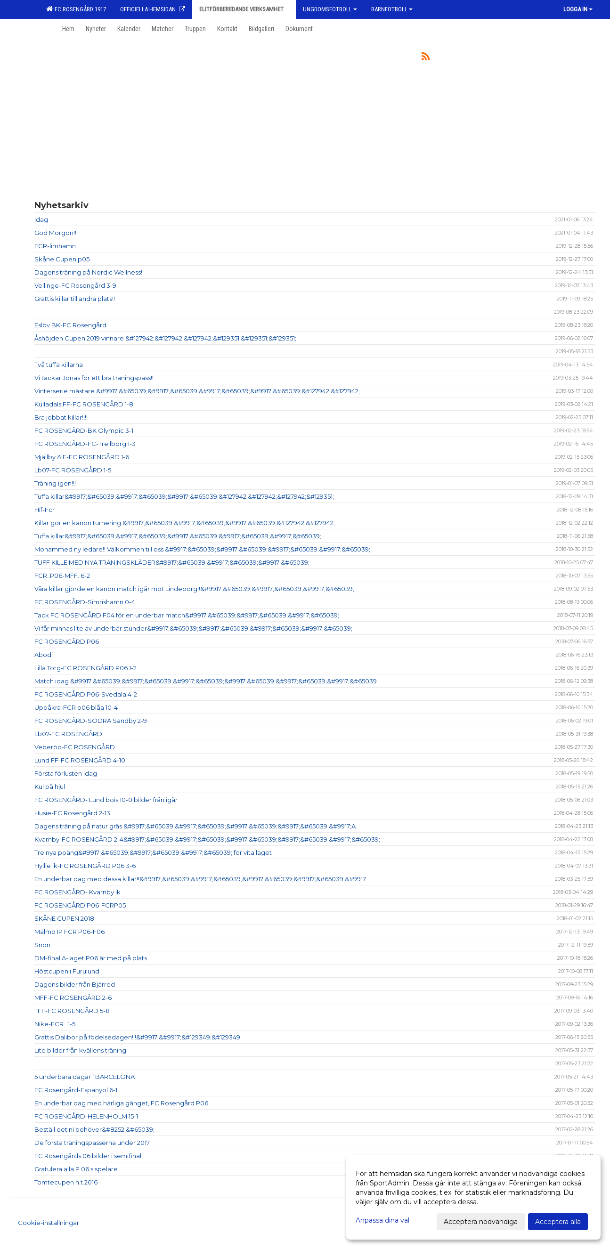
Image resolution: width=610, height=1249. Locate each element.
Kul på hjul (49, 786)
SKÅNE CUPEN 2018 (64, 918)
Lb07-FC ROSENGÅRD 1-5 (72, 470)
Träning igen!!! (55, 483)
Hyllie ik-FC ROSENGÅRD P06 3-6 (85, 865)
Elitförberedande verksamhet (244, 9)
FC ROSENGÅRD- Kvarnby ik (77, 892)
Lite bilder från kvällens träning (80, 1050)
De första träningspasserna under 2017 (92, 1142)
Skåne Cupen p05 (61, 259)
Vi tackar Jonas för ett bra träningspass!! (94, 377)
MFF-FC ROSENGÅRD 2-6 (73, 997)
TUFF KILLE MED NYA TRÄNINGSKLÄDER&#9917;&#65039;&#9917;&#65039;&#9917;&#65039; (171, 562)
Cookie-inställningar (48, 1222)
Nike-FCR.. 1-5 (54, 1024)
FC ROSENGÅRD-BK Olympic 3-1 (83, 430)
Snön (42, 945)
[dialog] (473, 1197)
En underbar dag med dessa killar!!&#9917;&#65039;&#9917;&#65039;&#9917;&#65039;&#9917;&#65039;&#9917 (200, 879)
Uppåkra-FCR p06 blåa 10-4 (76, 707)
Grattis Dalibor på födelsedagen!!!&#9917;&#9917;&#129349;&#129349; (138, 1037)
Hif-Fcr (44, 509)
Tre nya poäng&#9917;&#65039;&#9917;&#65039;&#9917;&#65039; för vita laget (153, 852)
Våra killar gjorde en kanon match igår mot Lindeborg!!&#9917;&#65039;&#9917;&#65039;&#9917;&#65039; (194, 588)
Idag (41, 219)
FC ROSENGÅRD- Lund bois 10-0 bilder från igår (106, 799)
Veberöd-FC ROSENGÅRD (74, 747)
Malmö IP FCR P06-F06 (69, 931)
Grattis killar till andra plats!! (74, 298)
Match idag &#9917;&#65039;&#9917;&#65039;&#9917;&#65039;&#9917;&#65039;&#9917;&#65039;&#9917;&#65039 (205, 681)
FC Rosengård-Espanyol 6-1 (75, 1090)
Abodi (43, 654)
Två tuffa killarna (58, 364)
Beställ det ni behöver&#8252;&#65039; (94, 1129)
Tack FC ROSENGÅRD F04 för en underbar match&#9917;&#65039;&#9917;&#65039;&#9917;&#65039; (186, 615)
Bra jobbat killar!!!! (61, 417)
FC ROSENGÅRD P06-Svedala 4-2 (85, 694)
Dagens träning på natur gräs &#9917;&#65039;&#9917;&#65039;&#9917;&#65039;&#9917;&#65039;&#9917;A (195, 826)
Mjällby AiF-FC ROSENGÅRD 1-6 (81, 457)
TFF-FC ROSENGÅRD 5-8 (72, 1010)
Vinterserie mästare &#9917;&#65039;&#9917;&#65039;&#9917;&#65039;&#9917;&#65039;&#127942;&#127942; (197, 391)
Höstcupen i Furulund (66, 971)
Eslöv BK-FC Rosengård (70, 325)
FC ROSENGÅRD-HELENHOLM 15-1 (86, 1116)
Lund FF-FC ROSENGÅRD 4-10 (79, 760)
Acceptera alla (558, 1221)
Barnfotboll (392, 9)
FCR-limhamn (55, 246)
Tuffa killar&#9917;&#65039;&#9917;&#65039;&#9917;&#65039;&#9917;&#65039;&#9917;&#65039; (177, 536)
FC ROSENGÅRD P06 (66, 641)
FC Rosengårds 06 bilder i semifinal (87, 1156)
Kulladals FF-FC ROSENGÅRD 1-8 (83, 404)
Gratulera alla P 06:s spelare (76, 1169)
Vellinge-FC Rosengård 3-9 (75, 285)
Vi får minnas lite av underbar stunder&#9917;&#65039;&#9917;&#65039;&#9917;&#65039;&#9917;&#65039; (193, 628)
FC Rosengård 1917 (76, 9)
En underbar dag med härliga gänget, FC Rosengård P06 (121, 1103)
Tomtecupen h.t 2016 (66, 1182)
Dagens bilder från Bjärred (74, 984)
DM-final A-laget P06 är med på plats (90, 958)
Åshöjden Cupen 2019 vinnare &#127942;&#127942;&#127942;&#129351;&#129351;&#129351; (165, 338)
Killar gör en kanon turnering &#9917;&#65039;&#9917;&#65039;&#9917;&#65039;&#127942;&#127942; (184, 523)
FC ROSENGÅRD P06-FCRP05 (80, 905)
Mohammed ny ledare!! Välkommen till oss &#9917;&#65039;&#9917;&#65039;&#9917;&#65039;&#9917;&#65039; (202, 549)
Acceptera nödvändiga (481, 1221)
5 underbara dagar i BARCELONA (84, 1076)
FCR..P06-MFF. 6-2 (62, 575)
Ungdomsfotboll (330, 9)
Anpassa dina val (382, 1220)
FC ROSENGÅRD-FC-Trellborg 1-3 (85, 443)
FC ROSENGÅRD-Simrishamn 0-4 (84, 602)
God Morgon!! (55, 232)
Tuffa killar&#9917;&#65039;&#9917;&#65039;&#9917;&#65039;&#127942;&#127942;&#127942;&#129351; (184, 496)
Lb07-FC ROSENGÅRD (68, 734)
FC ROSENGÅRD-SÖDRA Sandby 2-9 (90, 720)
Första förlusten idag (65, 773)
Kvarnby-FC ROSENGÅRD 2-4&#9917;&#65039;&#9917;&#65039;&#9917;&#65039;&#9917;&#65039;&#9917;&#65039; (207, 839)
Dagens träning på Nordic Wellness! (88, 272)
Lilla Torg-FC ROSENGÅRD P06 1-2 (85, 668)
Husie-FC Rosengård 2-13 (72, 813)
